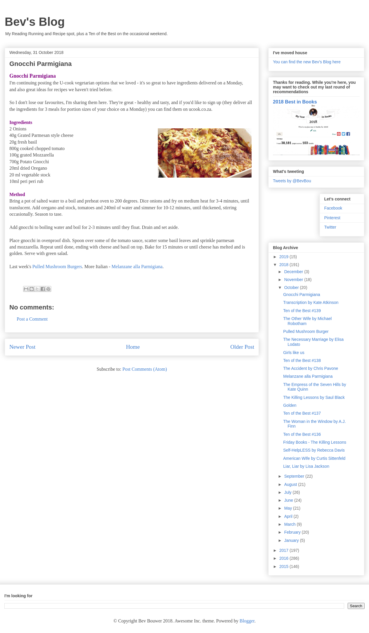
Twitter (330, 227)
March (290, 524)
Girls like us (293, 352)
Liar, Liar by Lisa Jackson (306, 466)
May (288, 508)
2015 (284, 566)
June (289, 500)
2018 (284, 264)
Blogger (247, 620)
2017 (284, 550)
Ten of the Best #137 (302, 413)
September (294, 476)
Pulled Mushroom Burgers (57, 266)
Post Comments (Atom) (144, 369)
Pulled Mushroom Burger (306, 331)
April (288, 516)
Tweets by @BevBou (292, 180)
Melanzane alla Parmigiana (137, 266)
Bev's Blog (35, 21)
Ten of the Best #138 (302, 360)
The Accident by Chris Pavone (310, 368)
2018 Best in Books (295, 101)
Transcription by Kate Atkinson (311, 302)
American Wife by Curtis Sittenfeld (314, 458)
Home (133, 347)
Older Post (242, 347)
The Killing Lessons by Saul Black (314, 397)
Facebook (333, 208)
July (288, 492)
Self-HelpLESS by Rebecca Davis (314, 450)
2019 (284, 256)
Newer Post (22, 347)
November (294, 279)
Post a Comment (32, 318)
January (292, 540)
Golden (289, 405)
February (293, 532)
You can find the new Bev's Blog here (307, 61)
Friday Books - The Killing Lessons (314, 442)
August (291, 484)
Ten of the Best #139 (302, 310)
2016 (284, 558)
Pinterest (332, 217)
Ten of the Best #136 (302, 434)
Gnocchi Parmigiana (301, 294)
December (294, 271)
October (292, 287)
